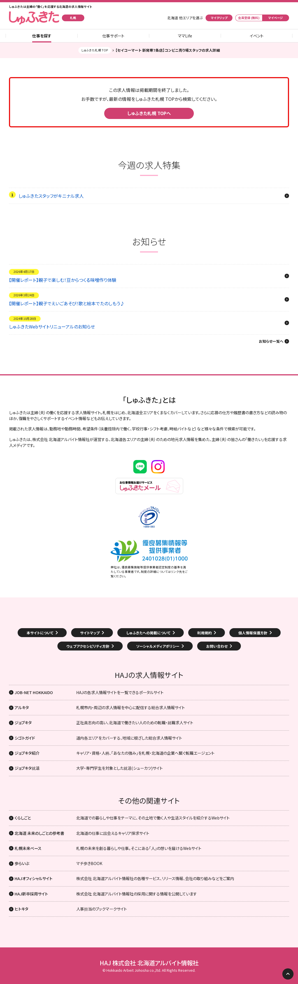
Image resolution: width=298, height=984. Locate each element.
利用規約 (204, 632)
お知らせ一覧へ (271, 341)
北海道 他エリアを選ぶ (185, 18)
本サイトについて (40, 632)
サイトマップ (90, 632)
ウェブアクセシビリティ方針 (88, 646)
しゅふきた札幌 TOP (94, 50)
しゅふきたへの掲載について (148, 632)
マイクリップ (219, 18)
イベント (257, 36)
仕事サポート (113, 36)
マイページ (275, 18)
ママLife (185, 36)
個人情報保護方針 (252, 632)
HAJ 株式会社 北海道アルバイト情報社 (149, 962)
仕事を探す (41, 36)
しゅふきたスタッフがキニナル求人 (51, 195)
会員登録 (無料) (249, 18)
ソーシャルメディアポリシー (158, 646)
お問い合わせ (217, 646)
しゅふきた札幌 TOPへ (149, 113)
